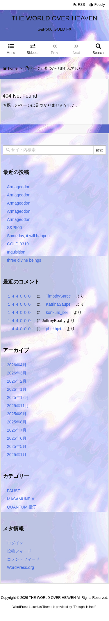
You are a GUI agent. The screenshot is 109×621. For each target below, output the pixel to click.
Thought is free (84, 612)
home (13, 68)
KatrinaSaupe (58, 304)
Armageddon (18, 186)
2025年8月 (16, 422)
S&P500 (14, 227)
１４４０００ (19, 296)
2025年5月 (16, 446)
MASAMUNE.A (20, 499)
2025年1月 (16, 454)
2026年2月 (16, 381)
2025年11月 (18, 405)
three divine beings (24, 260)
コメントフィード (23, 559)
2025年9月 (16, 413)
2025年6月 (16, 438)
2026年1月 (16, 389)
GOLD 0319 (18, 244)
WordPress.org (20, 567)
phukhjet (53, 328)
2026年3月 (16, 373)
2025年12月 (18, 397)
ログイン (15, 543)
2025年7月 (16, 430)
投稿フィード (19, 551)
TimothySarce (58, 296)
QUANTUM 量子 (22, 507)
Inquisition (16, 252)
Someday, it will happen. (29, 235)
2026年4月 (16, 365)
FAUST (13, 490)
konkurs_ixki (57, 312)
